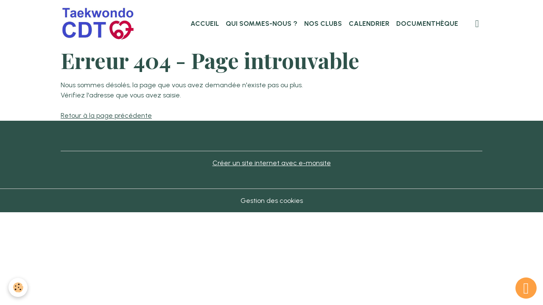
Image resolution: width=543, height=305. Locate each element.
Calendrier (369, 23)
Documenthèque (427, 23)
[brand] (100, 24)
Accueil (204, 23)
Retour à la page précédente (106, 115)
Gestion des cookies (272, 201)
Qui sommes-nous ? (261, 23)
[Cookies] (18, 287)
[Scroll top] (526, 288)
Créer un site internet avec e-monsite (272, 163)
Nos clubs (323, 23)
